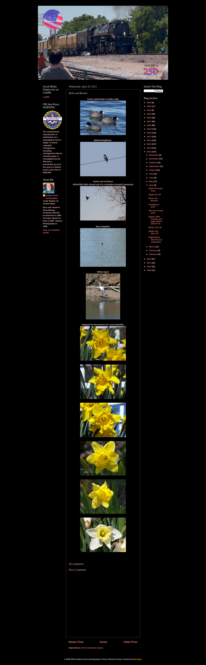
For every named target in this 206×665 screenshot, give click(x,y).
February (153, 250)
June (151, 178)
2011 (149, 263)
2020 (149, 125)
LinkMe (46, 97)
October (153, 163)
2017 (149, 137)
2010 (149, 266)
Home (103, 641)
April (151, 185)
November (154, 159)
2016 (149, 140)
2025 (149, 106)
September (154, 166)
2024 (149, 110)
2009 (149, 270)
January (153, 254)
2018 (149, 133)
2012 (149, 259)
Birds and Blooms (153, 199)
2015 (149, 144)
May (151, 181)
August (152, 170)
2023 (149, 114)
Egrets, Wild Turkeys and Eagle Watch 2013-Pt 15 (155, 220)
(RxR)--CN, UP (155, 227)
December (154, 155)
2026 (149, 103)
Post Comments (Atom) (92, 648)
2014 (149, 148)
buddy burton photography (52, 196)
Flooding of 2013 (154, 205)
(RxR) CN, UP (155, 195)
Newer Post (76, 641)
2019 (149, 129)
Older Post (130, 641)
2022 (149, 118)
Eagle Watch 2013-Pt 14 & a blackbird (155, 239)
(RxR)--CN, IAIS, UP (153, 232)
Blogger (138, 659)
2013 (149, 152)
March (152, 247)
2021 (149, 121)
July (151, 174)
